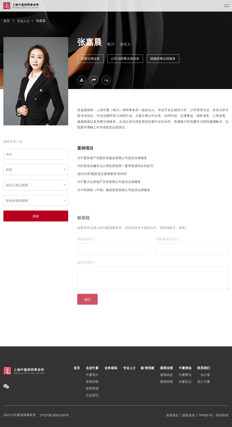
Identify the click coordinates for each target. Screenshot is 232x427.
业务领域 (110, 368)
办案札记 (185, 381)
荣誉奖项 (92, 388)
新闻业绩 (166, 368)
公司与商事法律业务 (125, 57)
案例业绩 (166, 381)
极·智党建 (147, 368)
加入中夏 (203, 381)
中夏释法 (185, 375)
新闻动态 (166, 375)
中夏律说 (185, 368)
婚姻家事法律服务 (163, 57)
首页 (6, 21)
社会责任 (92, 395)
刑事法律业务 (90, 57)
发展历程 (92, 381)
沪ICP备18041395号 (53, 415)
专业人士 (23, 21)
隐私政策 (188, 415)
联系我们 (203, 368)
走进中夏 (92, 368)
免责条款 (172, 415)
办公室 (205, 375)
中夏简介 (92, 375)
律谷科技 (222, 415)
